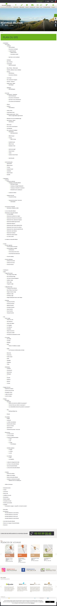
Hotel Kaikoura (11, 107)
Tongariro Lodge (10, 283)
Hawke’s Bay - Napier (11, 83)
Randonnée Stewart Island (12, 234)
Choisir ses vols (10, 319)
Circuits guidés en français (12, 246)
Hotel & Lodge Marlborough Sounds (16, 115)
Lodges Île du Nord (9, 273)
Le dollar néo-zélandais (11, 422)
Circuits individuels (9, 259)
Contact (4, 489)
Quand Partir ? (10, 427)
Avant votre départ (10, 323)
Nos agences (5, 511)
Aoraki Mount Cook (10, 112)
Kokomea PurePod (10, 303)
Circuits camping (10, 256)
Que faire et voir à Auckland (14, 57)
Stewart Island (11, 151)
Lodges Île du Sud (8, 286)
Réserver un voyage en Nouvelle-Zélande (11, 523)
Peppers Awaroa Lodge (11, 291)
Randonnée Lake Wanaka (12, 230)
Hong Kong (9, 354)
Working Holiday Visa (13, 411)
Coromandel (9, 63)
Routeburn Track (12, 145)
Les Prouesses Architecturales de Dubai (16, 350)
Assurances (5, 491)
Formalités (9, 328)
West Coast (9, 124)
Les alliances (9, 327)
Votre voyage (7, 318)
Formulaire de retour (7, 500)
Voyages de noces (6, 387)
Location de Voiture (12, 192)
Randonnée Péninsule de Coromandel (14, 217)
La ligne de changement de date (13, 462)
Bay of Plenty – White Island (12, 68)
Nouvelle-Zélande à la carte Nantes (12, 512)
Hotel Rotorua (11, 73)
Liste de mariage (8, 396)
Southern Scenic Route (13, 154)
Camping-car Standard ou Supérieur (18, 187)
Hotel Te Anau (13, 139)
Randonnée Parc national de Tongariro (14, 219)
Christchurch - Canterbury (12, 94)
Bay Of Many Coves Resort (12, 290)
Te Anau (10, 137)
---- (7, 375)
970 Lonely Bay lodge (11, 276)
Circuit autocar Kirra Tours (14, 251)
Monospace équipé (14, 184)
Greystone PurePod (11, 301)
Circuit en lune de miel (9, 390)
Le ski (10, 440)
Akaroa (8, 104)
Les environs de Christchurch (14, 101)
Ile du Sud (7, 93)
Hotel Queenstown (14, 133)
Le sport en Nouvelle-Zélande (12, 437)
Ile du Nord (7, 44)
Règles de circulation (11, 475)
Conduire (7, 472)
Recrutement (5, 497)
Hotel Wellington (12, 89)
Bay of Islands (9, 61)
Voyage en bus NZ (10, 195)
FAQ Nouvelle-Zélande (11, 423)
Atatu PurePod (10, 309)
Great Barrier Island (14, 54)
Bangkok (8, 342)
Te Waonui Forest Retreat (12, 288)
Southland (9, 170)
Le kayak (10, 449)
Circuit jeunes (11, 249)
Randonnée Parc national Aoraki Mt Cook (15, 229)
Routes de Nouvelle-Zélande (12, 477)
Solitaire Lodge (10, 280)
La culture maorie (10, 433)
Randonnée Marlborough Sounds (13, 221)
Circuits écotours (10, 264)
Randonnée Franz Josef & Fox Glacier (14, 227)
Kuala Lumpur (9, 356)
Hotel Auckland (12, 47)
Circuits (4, 243)
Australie (8, 340)
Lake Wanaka (9, 128)
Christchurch (9, 370)
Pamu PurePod (10, 311)
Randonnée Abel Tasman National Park (14, 225)
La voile (10, 453)
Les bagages (9, 325)
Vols (4, 316)
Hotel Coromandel (12, 65)
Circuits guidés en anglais (12, 248)
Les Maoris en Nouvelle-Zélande (11, 239)
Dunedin (8, 174)
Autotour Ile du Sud (10, 262)
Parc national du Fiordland (12, 130)
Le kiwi (10, 457)
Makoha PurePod (10, 305)
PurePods (7, 300)
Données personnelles (7, 502)
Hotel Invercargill (12, 149)
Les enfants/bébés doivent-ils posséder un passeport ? (19, 406)
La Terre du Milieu (10, 435)
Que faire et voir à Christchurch (15, 99)
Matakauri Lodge (10, 293)
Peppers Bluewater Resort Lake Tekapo (14, 297)
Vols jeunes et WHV (10, 332)
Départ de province (10, 330)
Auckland (9, 45)
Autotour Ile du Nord (11, 260)
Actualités (5, 504)
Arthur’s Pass (9, 110)
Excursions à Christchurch (14, 97)
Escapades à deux (8, 392)
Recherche (5, 524)
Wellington (9, 87)
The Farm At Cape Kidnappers (13, 278)
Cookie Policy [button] (41, 601)
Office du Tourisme (9, 484)
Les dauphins (11, 459)
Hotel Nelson (11, 121)
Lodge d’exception (8, 394)
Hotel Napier (11, 84)
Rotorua (8, 71)
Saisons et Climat (10, 425)
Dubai (8, 348)
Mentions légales (6, 499)
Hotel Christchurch (12, 95)
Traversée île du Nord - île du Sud (15, 200)
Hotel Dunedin (11, 158)
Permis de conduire (10, 473)
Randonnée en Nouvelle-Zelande (11, 212)
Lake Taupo (9, 77)
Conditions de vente (7, 495)
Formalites (7, 400)
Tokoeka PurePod (10, 312)
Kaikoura (8, 106)
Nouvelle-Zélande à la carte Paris (11, 514)
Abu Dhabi (9, 338)
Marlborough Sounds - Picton (12, 114)
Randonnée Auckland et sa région (13, 216)
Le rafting (10, 451)
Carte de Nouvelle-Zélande (12, 465)
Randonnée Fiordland (11, 232)
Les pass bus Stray (12, 196)
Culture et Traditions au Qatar (14, 345)
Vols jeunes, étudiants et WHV (13, 208)
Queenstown (11, 131)
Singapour (9, 362)
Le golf (10, 438)
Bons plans (5, 509)
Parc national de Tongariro (12, 79)
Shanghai (9, 360)
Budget (8, 418)
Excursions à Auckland (13, 49)
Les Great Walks (10, 214)
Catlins (10, 152)
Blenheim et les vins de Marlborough (14, 118)
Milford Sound (9, 165)
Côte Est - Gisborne (11, 81)
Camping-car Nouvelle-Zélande (15, 182)
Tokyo (8, 364)
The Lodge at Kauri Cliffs (12, 274)
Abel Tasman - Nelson (11, 120)
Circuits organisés (8, 245)
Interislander (13, 201)
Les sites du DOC (10, 236)
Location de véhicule (11, 181)
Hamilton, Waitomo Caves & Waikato (14, 69)
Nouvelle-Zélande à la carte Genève (12, 518)
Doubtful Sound (12, 142)
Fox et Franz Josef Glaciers (12, 126)
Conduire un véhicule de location (13, 479)
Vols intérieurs (10, 321)
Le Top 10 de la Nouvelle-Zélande (13, 467)
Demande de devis (6, 487)
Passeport (9, 401)
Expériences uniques (9, 388)
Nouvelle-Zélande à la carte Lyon (11, 516)
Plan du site (5, 493)
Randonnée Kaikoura (11, 223)
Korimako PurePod (10, 307)
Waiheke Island (13, 52)
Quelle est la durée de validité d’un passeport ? (18, 403)
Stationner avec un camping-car (15, 480)
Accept (50, 601)
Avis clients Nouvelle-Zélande (9, 521)
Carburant (9, 420)
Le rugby (10, 442)
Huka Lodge (9, 282)
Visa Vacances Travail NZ (10, 206)
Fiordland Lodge (10, 295)
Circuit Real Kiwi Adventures (14, 253)
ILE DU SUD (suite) (8, 162)
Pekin (8, 358)
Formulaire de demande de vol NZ (13, 334)
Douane (8, 414)
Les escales (7, 337)
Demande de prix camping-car (16, 189)
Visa (8, 409)
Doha (8, 344)
